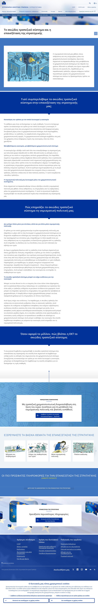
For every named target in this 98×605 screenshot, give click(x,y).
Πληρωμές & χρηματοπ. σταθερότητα (28, 11)
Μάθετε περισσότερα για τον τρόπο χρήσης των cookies (73, 595)
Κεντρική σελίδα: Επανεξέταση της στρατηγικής (50, 520)
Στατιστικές (45, 11)
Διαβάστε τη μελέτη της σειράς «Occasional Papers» (50, 415)
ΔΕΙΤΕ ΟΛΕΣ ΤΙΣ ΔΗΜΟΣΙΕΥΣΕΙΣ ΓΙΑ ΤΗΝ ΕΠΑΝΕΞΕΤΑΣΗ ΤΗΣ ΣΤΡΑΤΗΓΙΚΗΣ (49, 488)
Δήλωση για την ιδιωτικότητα (70, 547)
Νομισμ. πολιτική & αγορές (9, 11)
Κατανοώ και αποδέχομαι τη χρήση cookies (26, 600)
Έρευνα (60, 11)
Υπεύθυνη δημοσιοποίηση (47, 553)
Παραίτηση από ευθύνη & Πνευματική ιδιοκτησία (47, 547)
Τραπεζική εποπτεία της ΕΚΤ (87, 11)
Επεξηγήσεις (21, 549)
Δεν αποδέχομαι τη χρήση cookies (71, 600)
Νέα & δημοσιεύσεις (70, 11)
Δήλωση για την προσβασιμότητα (66, 552)
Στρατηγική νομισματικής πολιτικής (38, 15)
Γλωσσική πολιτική (67, 556)
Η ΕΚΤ (73, 7)
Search (90, 3)
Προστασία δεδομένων (68, 544)
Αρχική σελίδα (6, 15)
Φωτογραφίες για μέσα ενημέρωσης (24, 552)
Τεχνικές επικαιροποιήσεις (47, 551)
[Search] (81, 3)
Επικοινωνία (21, 556)
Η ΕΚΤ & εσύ (81, 7)
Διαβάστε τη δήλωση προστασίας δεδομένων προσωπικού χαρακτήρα (31, 595)
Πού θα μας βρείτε (23, 559)
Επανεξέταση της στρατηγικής (58, 15)
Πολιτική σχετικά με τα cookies (71, 549)
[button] (92, 3)
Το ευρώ (53, 11)
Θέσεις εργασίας (92, 7)
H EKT (19, 544)
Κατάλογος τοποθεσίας (8, 563)
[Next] (96, 451)
